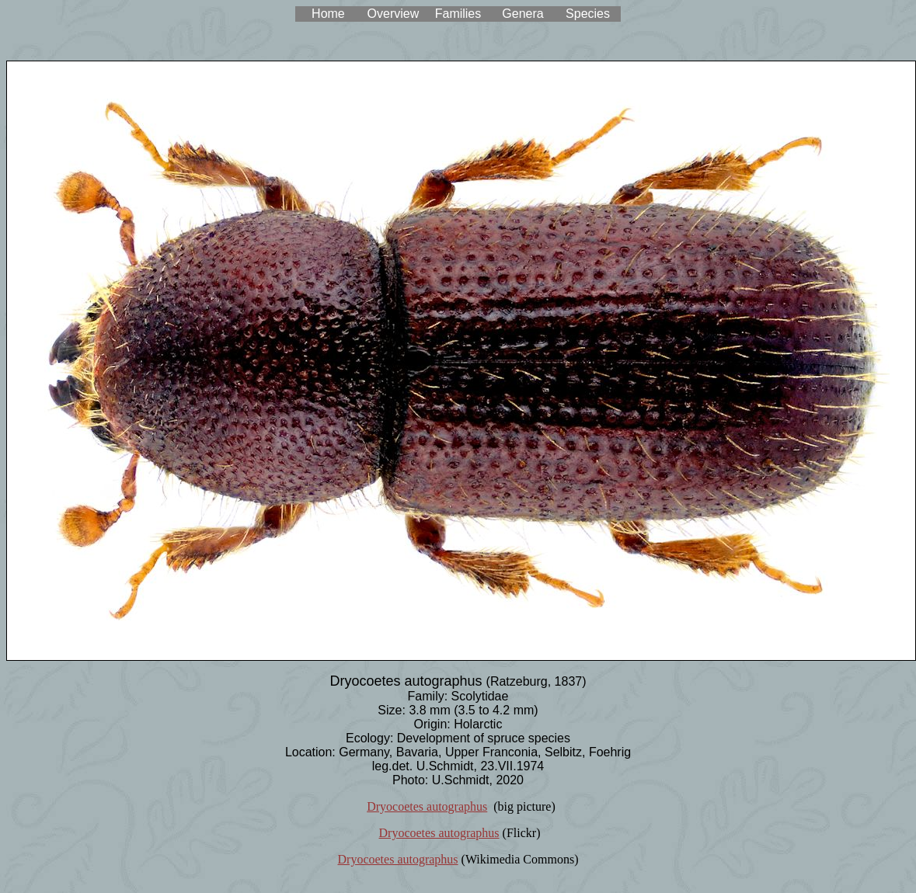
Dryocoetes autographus (427, 806)
